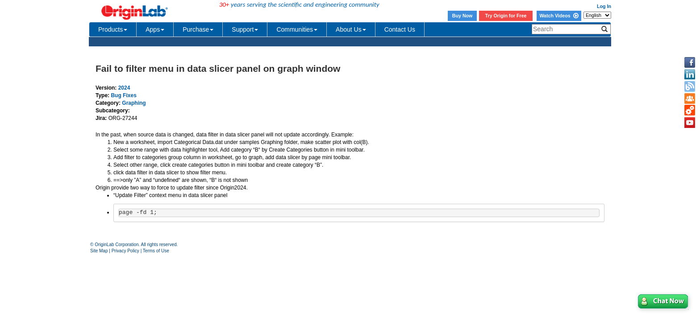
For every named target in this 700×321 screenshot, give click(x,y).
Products (112, 29)
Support (245, 29)
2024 (124, 88)
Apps (155, 29)
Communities (296, 29)
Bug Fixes (123, 95)
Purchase (198, 29)
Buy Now (462, 15)
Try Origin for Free (506, 15)
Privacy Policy (125, 250)
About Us (351, 29)
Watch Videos (558, 15)
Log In (604, 6)
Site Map (99, 250)
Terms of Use (156, 250)
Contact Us (399, 29)
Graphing (134, 103)
